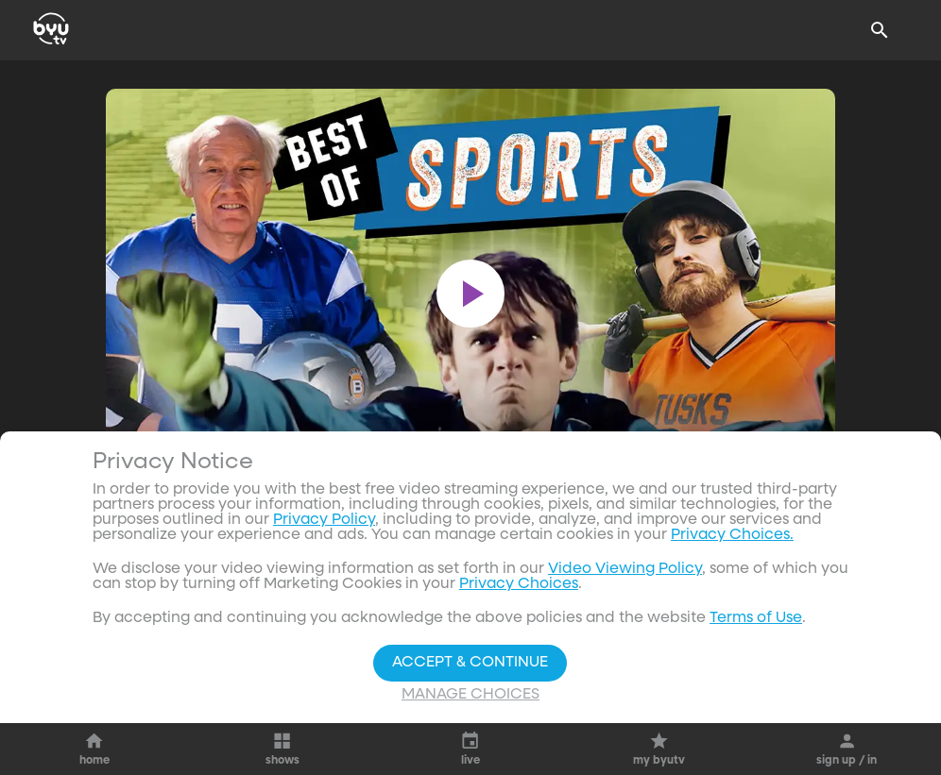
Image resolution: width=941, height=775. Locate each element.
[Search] (879, 30)
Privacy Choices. (732, 535)
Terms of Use (756, 618)
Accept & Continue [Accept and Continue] (470, 662)
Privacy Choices (518, 584)
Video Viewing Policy (625, 569)
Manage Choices (470, 694)
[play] (470, 294)
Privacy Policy (324, 520)
